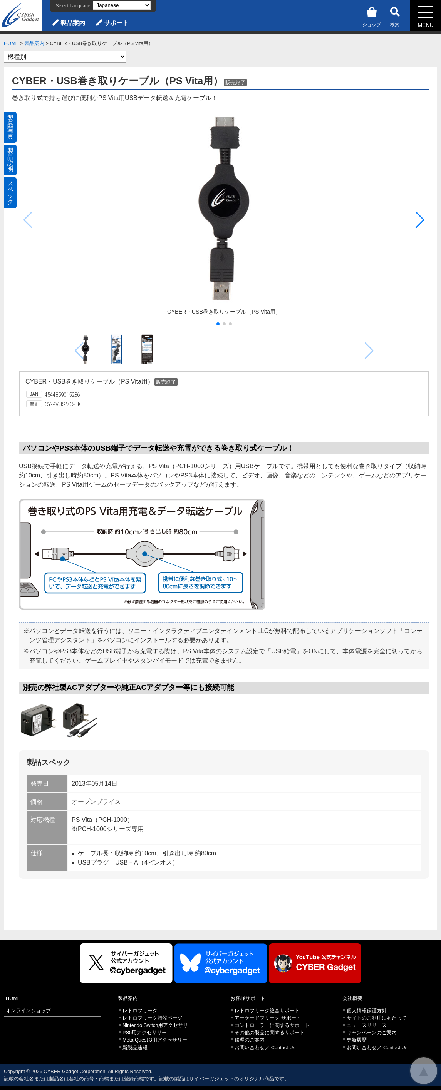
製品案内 (72, 23)
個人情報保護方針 (367, 1010)
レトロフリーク (140, 1010)
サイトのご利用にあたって (377, 1018)
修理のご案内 (250, 1040)
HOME (11, 43)
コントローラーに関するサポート (272, 1025)
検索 (395, 15)
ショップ (371, 15)
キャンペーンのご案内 (372, 1032)
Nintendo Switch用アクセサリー (157, 1025)
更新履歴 (357, 1040)
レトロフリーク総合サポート (267, 1010)
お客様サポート (247, 998)
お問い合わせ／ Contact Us (265, 1047)
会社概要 (352, 998)
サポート (116, 23)
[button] (420, 220)
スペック (10, 192)
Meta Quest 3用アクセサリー (154, 1040)
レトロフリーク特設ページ (152, 1018)
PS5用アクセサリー (144, 1032)
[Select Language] (122, 5)
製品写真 (10, 127)
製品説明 (10, 159)
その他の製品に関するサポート (270, 1032)
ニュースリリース (367, 1025)
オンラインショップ (28, 1010)
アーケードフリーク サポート (268, 1018)
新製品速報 (135, 1047)
